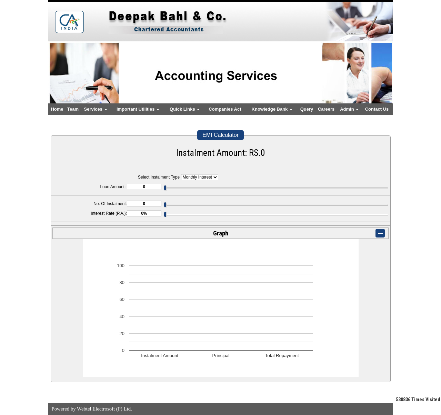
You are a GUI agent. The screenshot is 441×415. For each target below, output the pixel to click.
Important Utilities (138, 109)
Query (306, 109)
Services (95, 109)
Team (73, 109)
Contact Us (377, 109)
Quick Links (185, 109)
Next (377, 79)
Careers (326, 109)
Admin (349, 109)
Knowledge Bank (272, 109)
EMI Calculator (220, 135)
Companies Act (225, 109)
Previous (64, 79)
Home (57, 109)
